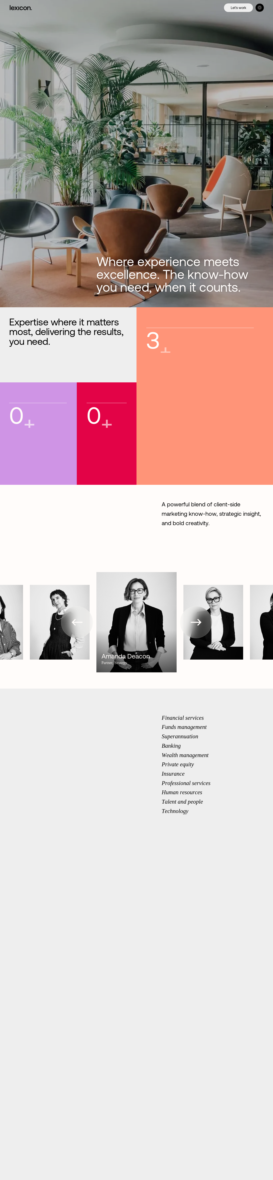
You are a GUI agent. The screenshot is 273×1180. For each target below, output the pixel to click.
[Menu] (260, 8)
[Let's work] (238, 7)
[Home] (25, 7)
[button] (77, 622)
